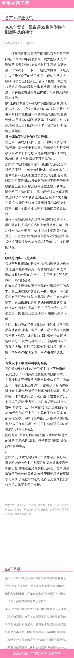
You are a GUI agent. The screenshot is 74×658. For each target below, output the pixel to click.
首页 (9, 18)
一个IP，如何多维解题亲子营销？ (25, 624)
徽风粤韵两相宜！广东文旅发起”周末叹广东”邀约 (35, 617)
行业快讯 (25, 18)
